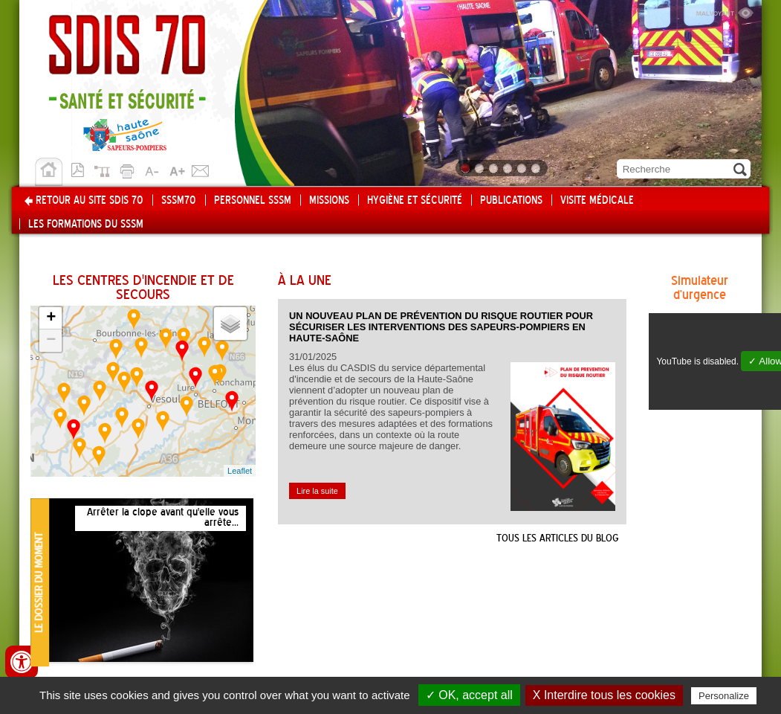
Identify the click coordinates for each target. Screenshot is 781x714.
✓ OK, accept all (469, 695)
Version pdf (82, 169)
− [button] (51, 340)
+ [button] (51, 318)
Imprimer (129, 169)
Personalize (724, 695)
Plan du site (105, 169)
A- (153, 169)
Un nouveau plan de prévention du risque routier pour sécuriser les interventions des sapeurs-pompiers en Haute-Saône (441, 327)
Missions (329, 201)
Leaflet (239, 470)
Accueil (48, 172)
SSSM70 (178, 201)
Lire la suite (317, 490)
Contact (200, 169)
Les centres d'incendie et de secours (143, 288)
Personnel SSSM (252, 201)
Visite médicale (597, 201)
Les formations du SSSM (85, 225)
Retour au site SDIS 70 (89, 201)
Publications (511, 201)
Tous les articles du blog (557, 538)
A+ (177, 169)
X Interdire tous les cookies (604, 695)
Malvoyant (724, 11)
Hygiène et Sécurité (414, 201)
